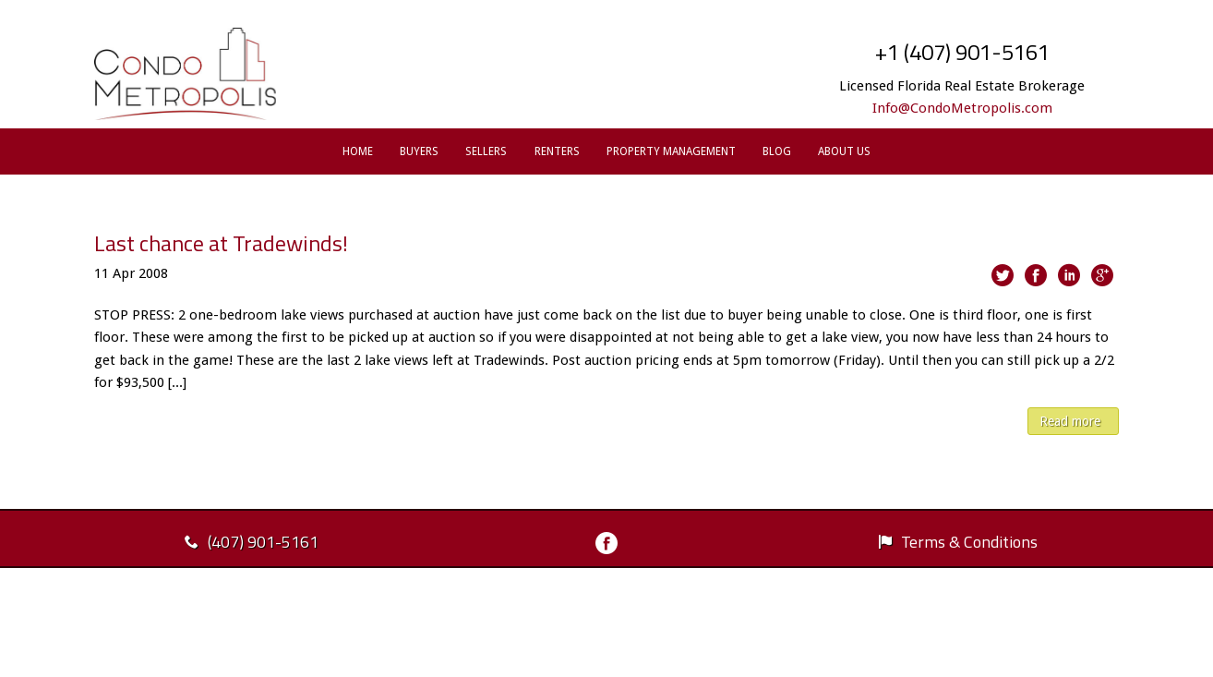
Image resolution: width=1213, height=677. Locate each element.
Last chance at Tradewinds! (221, 243)
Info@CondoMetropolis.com (962, 108)
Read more (1069, 421)
